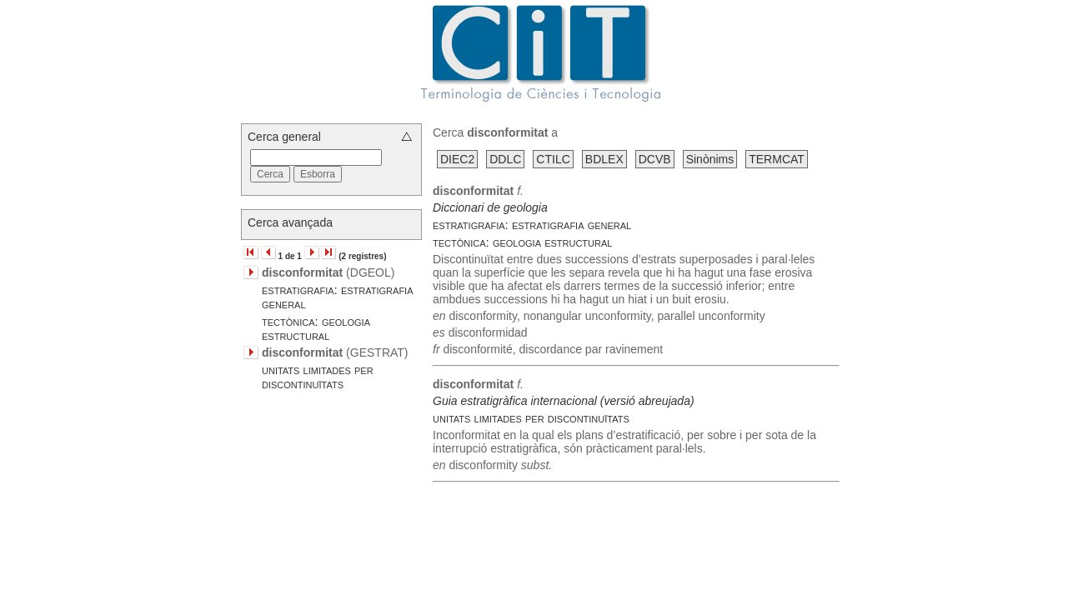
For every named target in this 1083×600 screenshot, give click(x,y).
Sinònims (710, 159)
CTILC (552, 159)
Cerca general (284, 136)
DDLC (505, 159)
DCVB (655, 159)
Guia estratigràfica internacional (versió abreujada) (563, 401)
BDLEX (604, 159)
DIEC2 (457, 159)
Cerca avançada (290, 222)
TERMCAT (777, 159)
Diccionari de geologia (490, 207)
